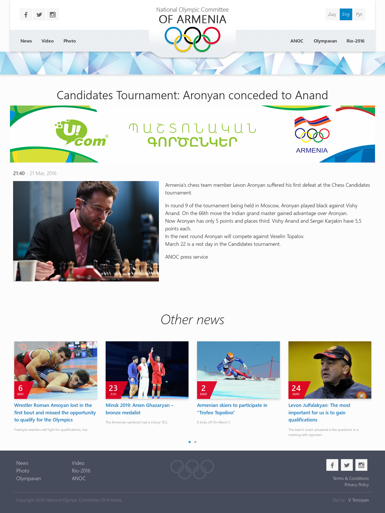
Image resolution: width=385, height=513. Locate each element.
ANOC (296, 41)
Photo (70, 41)
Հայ (332, 14)
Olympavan (325, 41)
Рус (359, 14)
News (26, 41)
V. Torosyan (358, 500)
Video (48, 41)
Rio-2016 (355, 41)
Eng (346, 14)
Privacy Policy (357, 484)
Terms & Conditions (351, 478)
